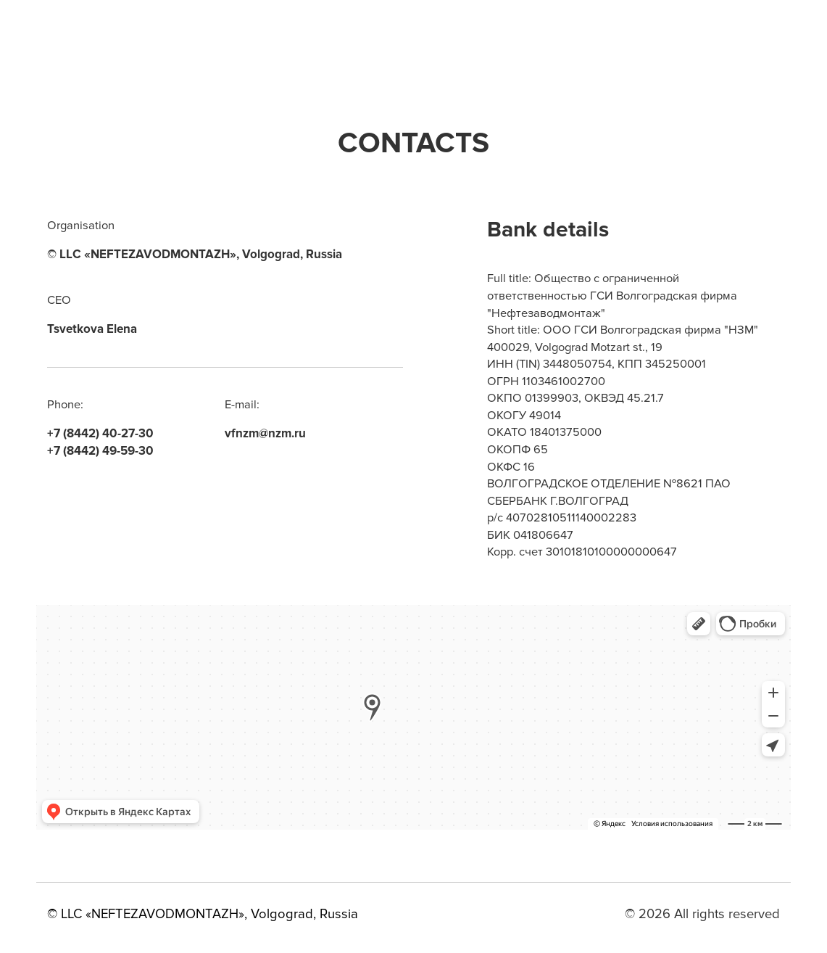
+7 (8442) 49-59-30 (100, 450)
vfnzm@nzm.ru (265, 433)
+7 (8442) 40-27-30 (100, 433)
